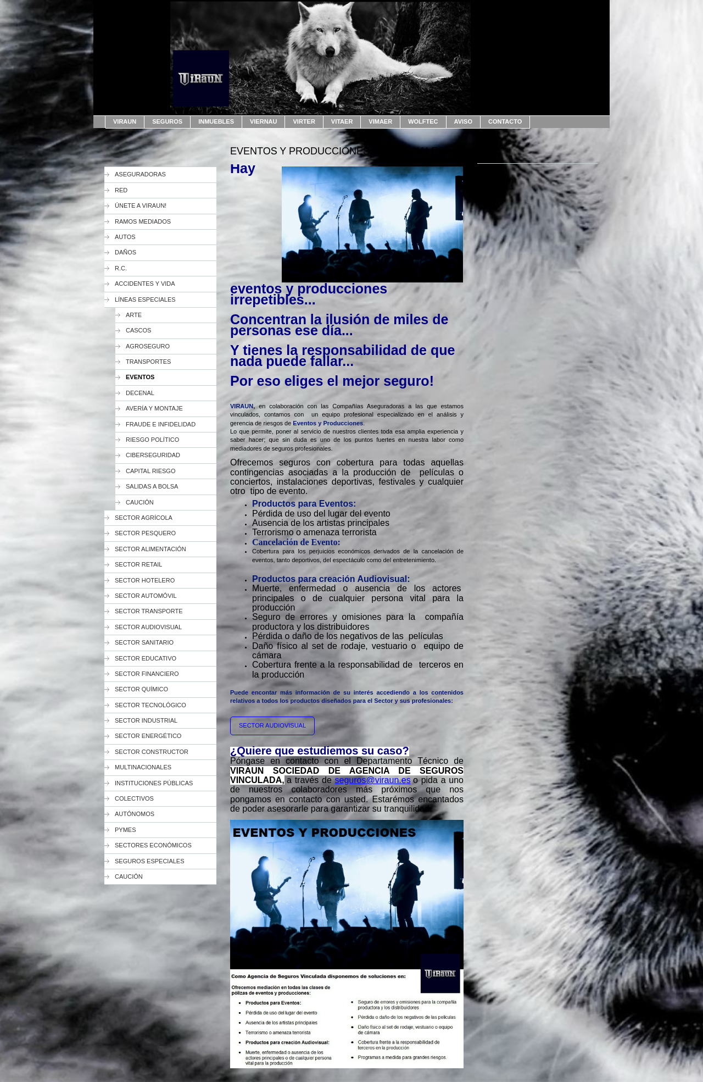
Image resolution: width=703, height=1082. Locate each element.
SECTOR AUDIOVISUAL (272, 725)
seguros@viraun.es (373, 780)
